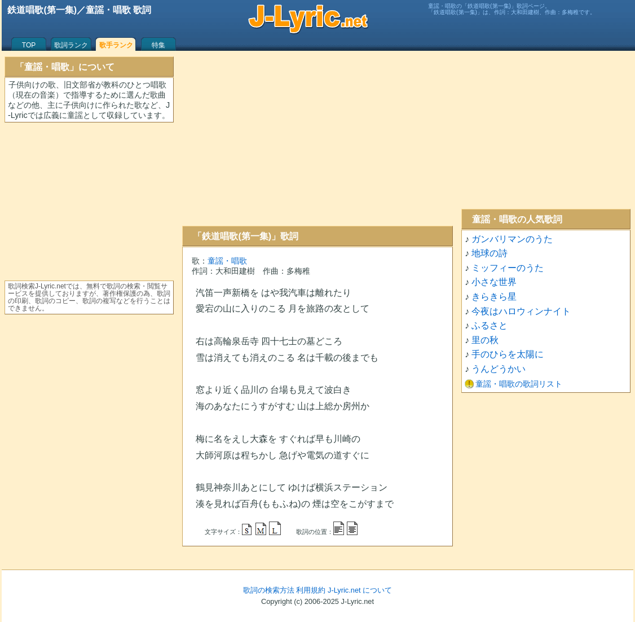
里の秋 (485, 340)
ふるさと (489, 325)
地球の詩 (489, 253)
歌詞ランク (71, 45)
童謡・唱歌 (227, 260)
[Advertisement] (317, 138)
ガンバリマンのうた (512, 239)
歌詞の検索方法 (268, 590)
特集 (158, 45)
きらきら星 (494, 296)
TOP (29, 45)
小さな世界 (494, 282)
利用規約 (310, 590)
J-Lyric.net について (360, 590)
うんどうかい (498, 369)
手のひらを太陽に (507, 354)
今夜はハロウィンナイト (521, 311)
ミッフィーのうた (507, 268)
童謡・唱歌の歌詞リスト (518, 383)
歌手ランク (116, 45)
